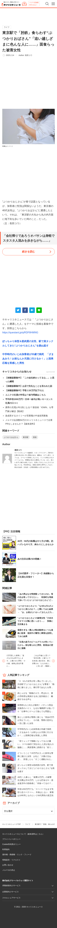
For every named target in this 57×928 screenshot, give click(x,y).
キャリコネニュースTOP (11, 824)
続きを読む (28, 251)
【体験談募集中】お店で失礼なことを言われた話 (28, 386)
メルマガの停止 (8, 870)
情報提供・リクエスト (11, 860)
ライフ (6, 27)
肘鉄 (35, 437)
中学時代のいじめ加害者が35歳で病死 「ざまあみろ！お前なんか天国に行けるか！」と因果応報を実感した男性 (28, 358)
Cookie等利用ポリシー (11, 844)
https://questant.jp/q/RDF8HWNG (20, 332)
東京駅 (25, 437)
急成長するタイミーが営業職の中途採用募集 (26, 415)
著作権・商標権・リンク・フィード (16, 855)
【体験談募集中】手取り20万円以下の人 (24, 390)
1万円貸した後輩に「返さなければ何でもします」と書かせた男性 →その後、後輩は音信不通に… (16, 661)
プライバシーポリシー (11, 839)
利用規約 (6, 849)
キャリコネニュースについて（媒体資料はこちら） (23, 834)
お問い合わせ (7, 865)
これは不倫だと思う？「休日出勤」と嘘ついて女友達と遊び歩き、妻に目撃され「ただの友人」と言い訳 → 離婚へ (41, 661)
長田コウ (28, 55)
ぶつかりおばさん (11, 437)
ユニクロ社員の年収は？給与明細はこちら (25, 395)
